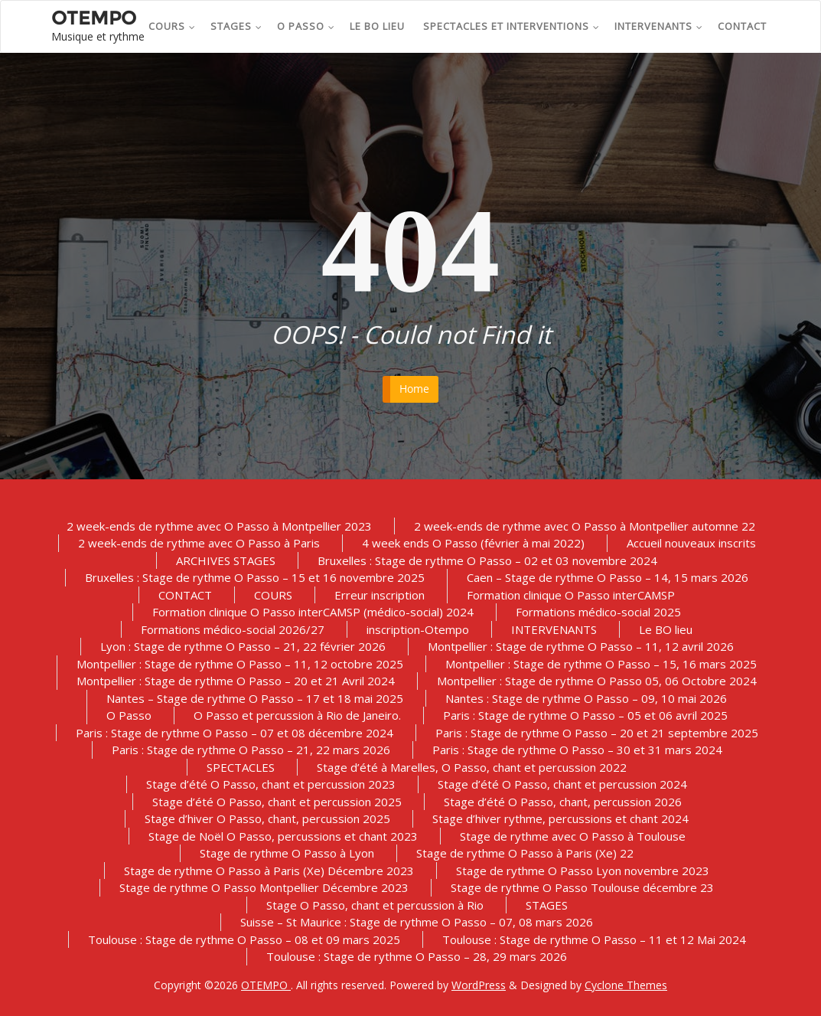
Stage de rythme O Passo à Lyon (287, 853)
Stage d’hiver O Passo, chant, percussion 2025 (267, 818)
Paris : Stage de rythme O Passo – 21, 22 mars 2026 (251, 749)
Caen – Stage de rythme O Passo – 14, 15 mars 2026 (607, 577)
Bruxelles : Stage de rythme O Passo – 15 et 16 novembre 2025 (255, 577)
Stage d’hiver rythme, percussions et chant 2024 (560, 818)
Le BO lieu (377, 26)
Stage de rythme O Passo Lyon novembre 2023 (582, 870)
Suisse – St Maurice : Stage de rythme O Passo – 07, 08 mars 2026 (416, 921)
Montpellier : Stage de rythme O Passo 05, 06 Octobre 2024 (597, 680)
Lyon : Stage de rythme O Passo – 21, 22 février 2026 (243, 646)
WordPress (478, 985)
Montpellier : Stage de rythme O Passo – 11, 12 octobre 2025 (240, 663)
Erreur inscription (379, 595)
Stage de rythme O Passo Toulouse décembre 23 (582, 887)
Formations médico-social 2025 (598, 611)
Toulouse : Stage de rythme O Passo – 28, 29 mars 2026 (416, 956)
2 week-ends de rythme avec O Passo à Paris (199, 542)
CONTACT (742, 26)
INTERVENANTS (658, 26)
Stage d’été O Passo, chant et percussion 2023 (271, 784)
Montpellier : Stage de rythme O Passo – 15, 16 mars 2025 (601, 663)
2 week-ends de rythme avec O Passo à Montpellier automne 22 (584, 526)
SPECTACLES (241, 767)
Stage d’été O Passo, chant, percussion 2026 (563, 801)
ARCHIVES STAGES (225, 560)
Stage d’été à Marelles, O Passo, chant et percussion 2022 (472, 767)
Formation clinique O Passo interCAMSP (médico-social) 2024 (313, 611)
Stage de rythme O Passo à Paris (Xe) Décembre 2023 (269, 870)
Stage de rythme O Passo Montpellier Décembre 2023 (264, 887)
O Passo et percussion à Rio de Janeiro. (297, 715)
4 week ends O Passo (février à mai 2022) (473, 542)
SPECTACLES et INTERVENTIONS (511, 26)
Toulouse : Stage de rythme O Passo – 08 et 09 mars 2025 (244, 939)
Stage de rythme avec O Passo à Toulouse (573, 836)
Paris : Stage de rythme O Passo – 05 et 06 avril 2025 (585, 715)
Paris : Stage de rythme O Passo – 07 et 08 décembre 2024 (234, 732)
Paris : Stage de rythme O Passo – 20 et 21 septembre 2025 (596, 732)
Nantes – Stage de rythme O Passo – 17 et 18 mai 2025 (254, 698)
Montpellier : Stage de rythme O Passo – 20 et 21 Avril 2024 (236, 680)
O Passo (306, 26)
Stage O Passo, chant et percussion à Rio (375, 905)
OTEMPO (266, 985)
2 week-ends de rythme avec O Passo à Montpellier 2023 (219, 526)
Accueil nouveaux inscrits (691, 542)
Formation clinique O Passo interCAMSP (571, 595)
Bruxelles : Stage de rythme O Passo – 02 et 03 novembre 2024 (487, 560)
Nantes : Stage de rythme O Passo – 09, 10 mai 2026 (586, 698)
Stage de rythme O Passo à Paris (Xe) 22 (525, 853)
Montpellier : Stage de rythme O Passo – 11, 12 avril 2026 (581, 646)
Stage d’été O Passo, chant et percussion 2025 (277, 801)
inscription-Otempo (418, 629)
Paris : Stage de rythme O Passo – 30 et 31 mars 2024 (577, 749)
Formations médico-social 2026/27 (232, 629)
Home (414, 388)
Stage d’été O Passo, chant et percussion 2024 (562, 784)
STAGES (236, 26)
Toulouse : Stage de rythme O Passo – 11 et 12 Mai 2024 (594, 939)
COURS (172, 26)
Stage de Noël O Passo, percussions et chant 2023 (283, 836)
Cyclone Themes (626, 985)
